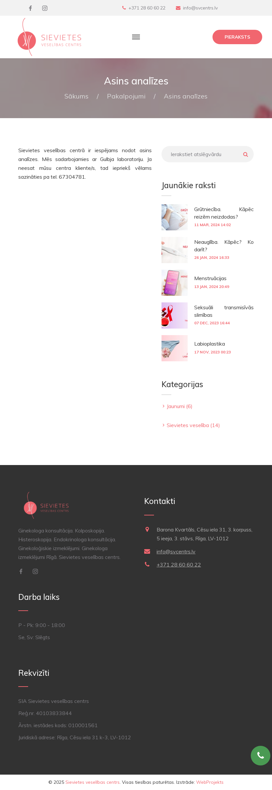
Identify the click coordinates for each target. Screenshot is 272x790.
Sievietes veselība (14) (193, 425)
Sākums (76, 96)
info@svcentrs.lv (200, 8)
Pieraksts (237, 37)
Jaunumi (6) (180, 406)
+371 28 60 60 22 (146, 8)
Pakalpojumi (126, 96)
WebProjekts (210, 782)
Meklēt (245, 154)
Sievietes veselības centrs (92, 782)
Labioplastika (209, 343)
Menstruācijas (210, 278)
